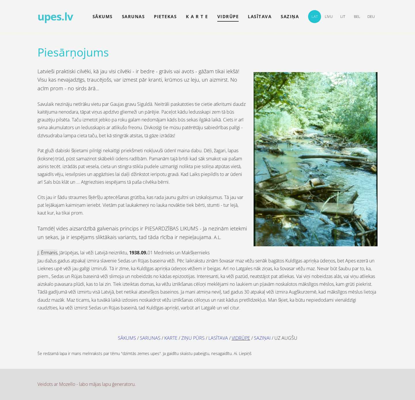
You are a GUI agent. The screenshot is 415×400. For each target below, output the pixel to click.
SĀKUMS (127, 338)
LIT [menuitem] (342, 16)
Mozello (67, 384)
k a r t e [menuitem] (197, 16)
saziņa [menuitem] (290, 16)
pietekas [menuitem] (165, 16)
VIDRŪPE (241, 338)
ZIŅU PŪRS (193, 338)
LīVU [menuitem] (329, 16)
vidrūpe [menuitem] (228, 16)
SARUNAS (150, 338)
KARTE (171, 338)
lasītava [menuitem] (259, 16)
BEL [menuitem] (357, 16)
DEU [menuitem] (371, 16)
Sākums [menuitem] (103, 16)
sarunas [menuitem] (133, 16)
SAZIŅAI (262, 338)
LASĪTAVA (218, 338)
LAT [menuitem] (315, 16)
